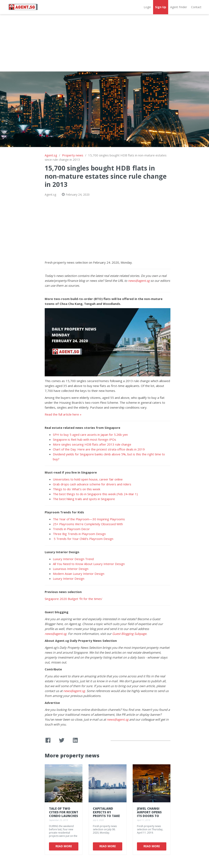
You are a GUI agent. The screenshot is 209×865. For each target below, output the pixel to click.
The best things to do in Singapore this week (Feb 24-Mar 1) (95, 494)
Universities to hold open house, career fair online (88, 479)
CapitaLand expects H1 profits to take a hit (106, 814)
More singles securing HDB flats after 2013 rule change (92, 444)
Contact (196, 7)
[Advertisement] (104, 42)
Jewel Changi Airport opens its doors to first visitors (149, 814)
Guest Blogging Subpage (129, 634)
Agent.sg (51, 155)
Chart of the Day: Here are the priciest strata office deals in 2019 (99, 449)
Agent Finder (178, 7)
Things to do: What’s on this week (76, 489)
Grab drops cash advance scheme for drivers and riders (92, 484)
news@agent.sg (139, 281)
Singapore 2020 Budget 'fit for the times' (73, 599)
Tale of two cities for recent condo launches (63, 812)
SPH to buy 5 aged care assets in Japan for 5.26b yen (90, 434)
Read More (63, 846)
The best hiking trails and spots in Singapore (84, 499)
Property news (72, 155)
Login (147, 7)
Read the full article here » (63, 414)
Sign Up (160, 7)
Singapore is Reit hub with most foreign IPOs (84, 439)
